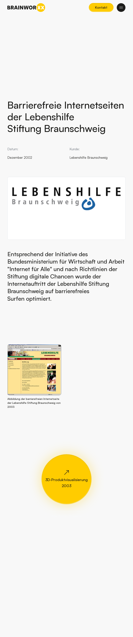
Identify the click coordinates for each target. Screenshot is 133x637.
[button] (101, 7)
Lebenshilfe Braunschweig (88, 157)
